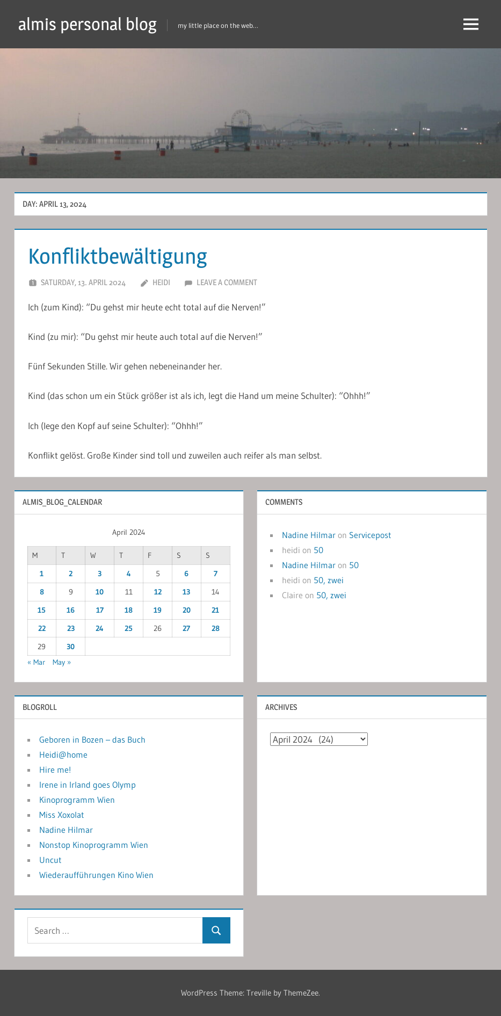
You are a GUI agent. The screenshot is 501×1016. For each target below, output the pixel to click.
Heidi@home (63, 754)
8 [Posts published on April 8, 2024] (42, 592)
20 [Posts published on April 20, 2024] (187, 610)
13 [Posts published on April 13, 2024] (186, 592)
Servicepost (370, 534)
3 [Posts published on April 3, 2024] (99, 573)
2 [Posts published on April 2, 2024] (70, 573)
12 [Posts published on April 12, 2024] (158, 592)
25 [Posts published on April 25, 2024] (129, 628)
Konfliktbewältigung (117, 256)
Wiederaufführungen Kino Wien (96, 874)
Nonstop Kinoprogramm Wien (93, 844)
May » (62, 662)
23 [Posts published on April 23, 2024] (71, 628)
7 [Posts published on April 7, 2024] (215, 573)
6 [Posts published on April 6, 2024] (186, 573)
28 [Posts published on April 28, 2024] (216, 628)
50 (318, 550)
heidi (161, 282)
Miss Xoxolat (61, 814)
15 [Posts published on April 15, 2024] (42, 610)
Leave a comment (227, 282)
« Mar (36, 662)
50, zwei (329, 580)
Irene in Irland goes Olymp (87, 784)
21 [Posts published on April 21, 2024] (215, 610)
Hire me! (55, 769)
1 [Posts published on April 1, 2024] (41, 573)
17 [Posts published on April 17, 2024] (100, 610)
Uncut (50, 859)
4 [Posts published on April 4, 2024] (129, 573)
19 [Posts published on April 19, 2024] (158, 610)
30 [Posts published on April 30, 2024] (71, 646)
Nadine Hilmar (309, 534)
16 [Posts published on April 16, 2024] (71, 610)
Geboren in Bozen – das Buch (92, 739)
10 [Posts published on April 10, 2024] (100, 592)
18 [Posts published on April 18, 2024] (129, 610)
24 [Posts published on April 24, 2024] (100, 628)
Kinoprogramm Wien (77, 799)
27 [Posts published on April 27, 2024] (186, 628)
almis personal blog (87, 23)
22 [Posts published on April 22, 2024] (42, 628)
